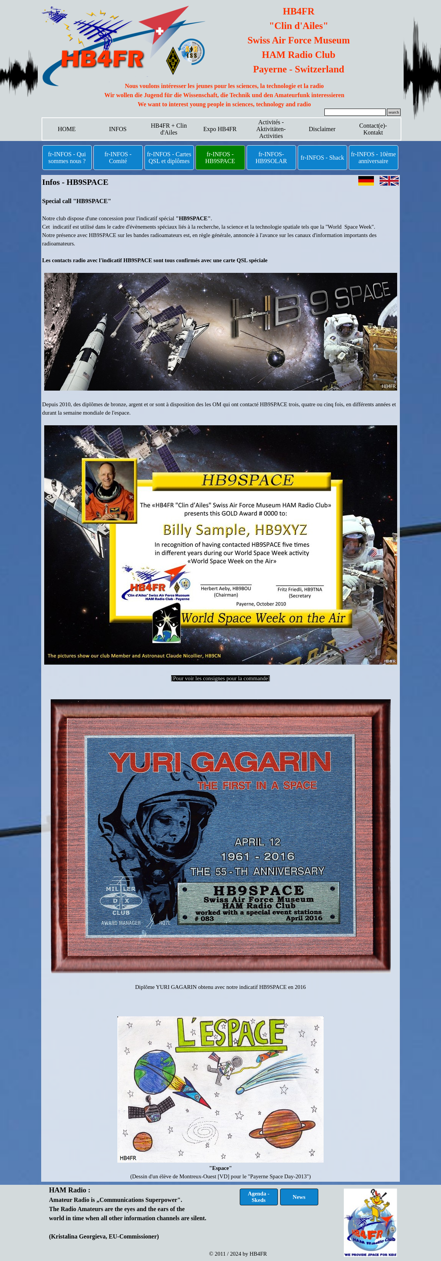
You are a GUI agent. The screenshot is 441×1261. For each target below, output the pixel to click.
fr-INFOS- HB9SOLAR (271, 157)
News (299, 1197)
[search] (355, 112)
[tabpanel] (224, 95)
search (393, 112)
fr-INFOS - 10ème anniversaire (373, 157)
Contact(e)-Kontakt (373, 129)
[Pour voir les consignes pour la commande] (220, 678)
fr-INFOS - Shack (322, 157)
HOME (66, 129)
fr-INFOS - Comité (117, 157)
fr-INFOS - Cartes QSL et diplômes (169, 157)
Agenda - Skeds (258, 1196)
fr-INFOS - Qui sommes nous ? (67, 157)
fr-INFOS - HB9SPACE (220, 157)
